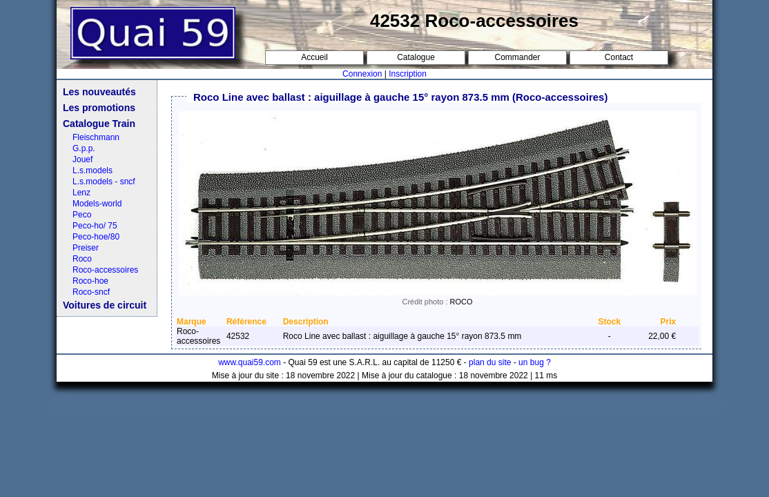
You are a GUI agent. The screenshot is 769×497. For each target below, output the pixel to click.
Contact (619, 57)
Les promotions (99, 107)
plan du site (490, 362)
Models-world (96, 203)
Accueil (314, 57)
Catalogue (416, 57)
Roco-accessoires (105, 270)
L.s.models (92, 170)
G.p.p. (83, 148)
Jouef (82, 159)
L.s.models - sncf (103, 181)
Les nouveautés (99, 91)
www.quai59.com (249, 362)
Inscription (408, 74)
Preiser (85, 248)
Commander (517, 57)
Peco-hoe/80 (95, 237)
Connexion (362, 74)
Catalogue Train (99, 123)
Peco (81, 215)
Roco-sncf (91, 292)
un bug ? (534, 362)
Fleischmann (95, 137)
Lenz (81, 192)
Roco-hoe (90, 281)
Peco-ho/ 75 (94, 226)
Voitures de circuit (104, 305)
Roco (82, 259)
